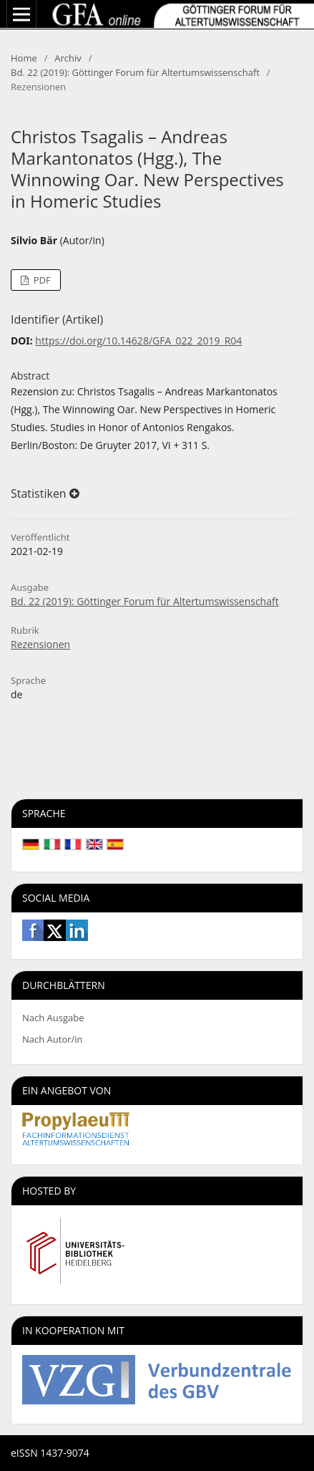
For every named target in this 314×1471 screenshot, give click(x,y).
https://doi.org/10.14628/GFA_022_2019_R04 (138, 340)
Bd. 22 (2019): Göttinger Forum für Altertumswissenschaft (135, 72)
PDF (40, 280)
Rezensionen (40, 644)
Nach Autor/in (52, 1039)
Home (24, 58)
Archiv (68, 58)
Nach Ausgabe (53, 1017)
